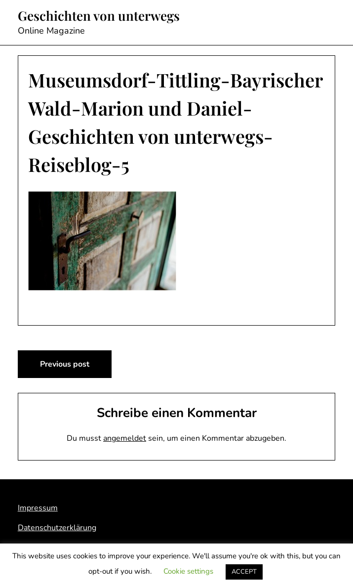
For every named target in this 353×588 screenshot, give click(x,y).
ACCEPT (244, 571)
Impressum (38, 508)
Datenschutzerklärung (57, 527)
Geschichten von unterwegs (99, 15)
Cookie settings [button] (188, 571)
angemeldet (124, 438)
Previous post (64, 364)
